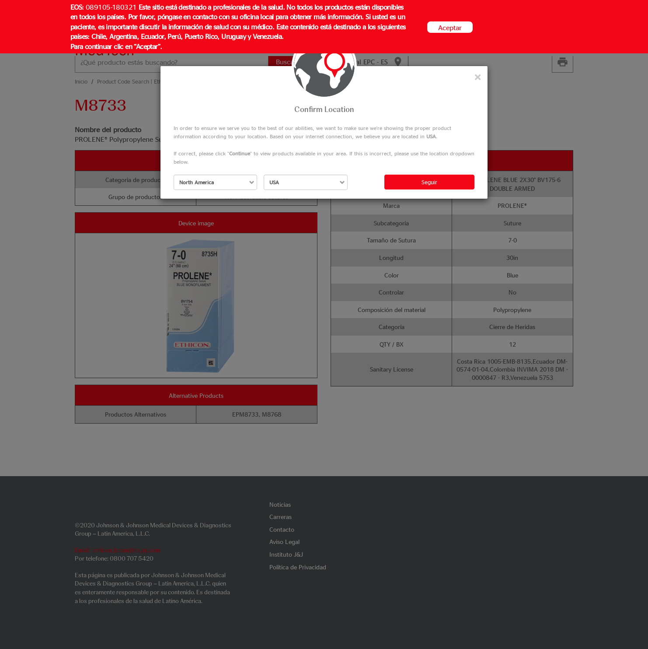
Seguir (429, 182)
